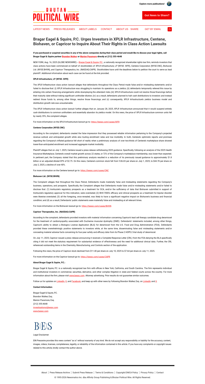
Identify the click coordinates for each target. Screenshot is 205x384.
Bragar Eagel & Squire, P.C (90, 62)
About (44, 372)
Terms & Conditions (104, 372)
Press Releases (64, 29)
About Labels (88, 29)
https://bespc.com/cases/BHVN (96, 206)
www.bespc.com (40, 311)
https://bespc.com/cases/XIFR (105, 122)
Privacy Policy (147, 372)
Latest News (41, 29)
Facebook (76, 281)
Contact (106, 29)
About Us (122, 29)
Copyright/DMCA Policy (127, 372)
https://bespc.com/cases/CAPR (95, 257)
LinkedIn (60, 281)
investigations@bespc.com (45, 307)
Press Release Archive (60, 372)
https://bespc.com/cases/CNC (95, 170)
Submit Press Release (83, 372)
